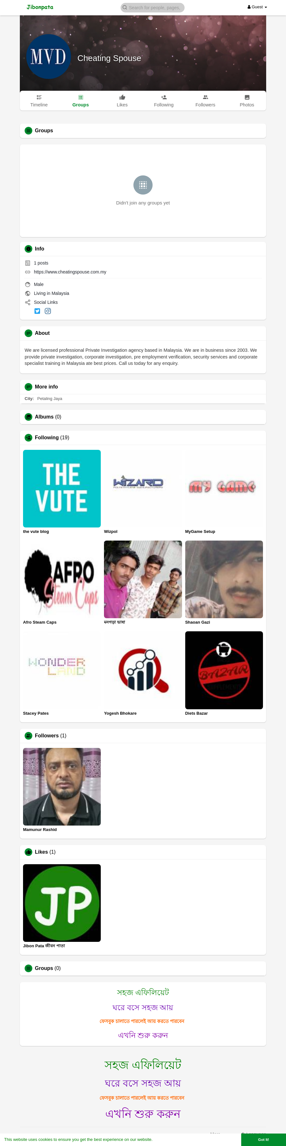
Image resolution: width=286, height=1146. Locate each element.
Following (47, 437)
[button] (152, 7)
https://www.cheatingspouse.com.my (70, 271)
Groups (44, 968)
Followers (47, 735)
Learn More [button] (165, 1139)
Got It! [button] (263, 1139)
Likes (41, 852)
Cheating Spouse (109, 58)
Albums (44, 416)
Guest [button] (257, 6)
